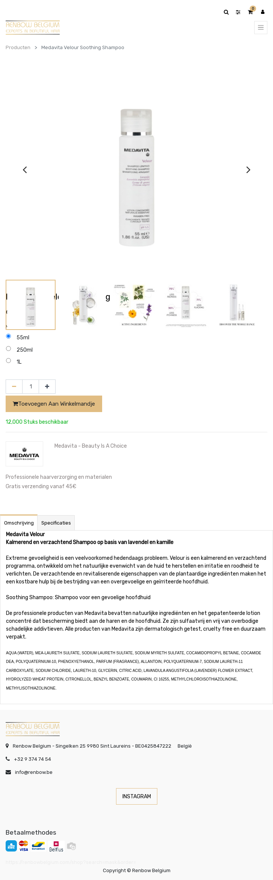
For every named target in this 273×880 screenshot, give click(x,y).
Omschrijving (19, 523)
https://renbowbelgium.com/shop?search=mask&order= (71, 862)
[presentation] (24, 169)
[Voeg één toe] (47, 386)
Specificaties (56, 523)
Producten (18, 47)
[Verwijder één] (14, 386)
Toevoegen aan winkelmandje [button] (54, 403)
